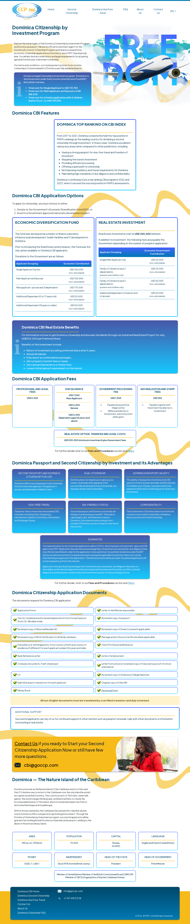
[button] (173, 11)
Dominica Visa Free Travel (102, 11)
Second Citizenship (72, 11)
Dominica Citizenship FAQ (32, 912)
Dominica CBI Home (28, 891)
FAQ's (130, 450)
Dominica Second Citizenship (33, 895)
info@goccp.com (73, 891)
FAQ (125, 9)
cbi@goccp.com (41, 765)
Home (51, 9)
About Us (140, 11)
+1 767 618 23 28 (72, 898)
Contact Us (158, 11)
